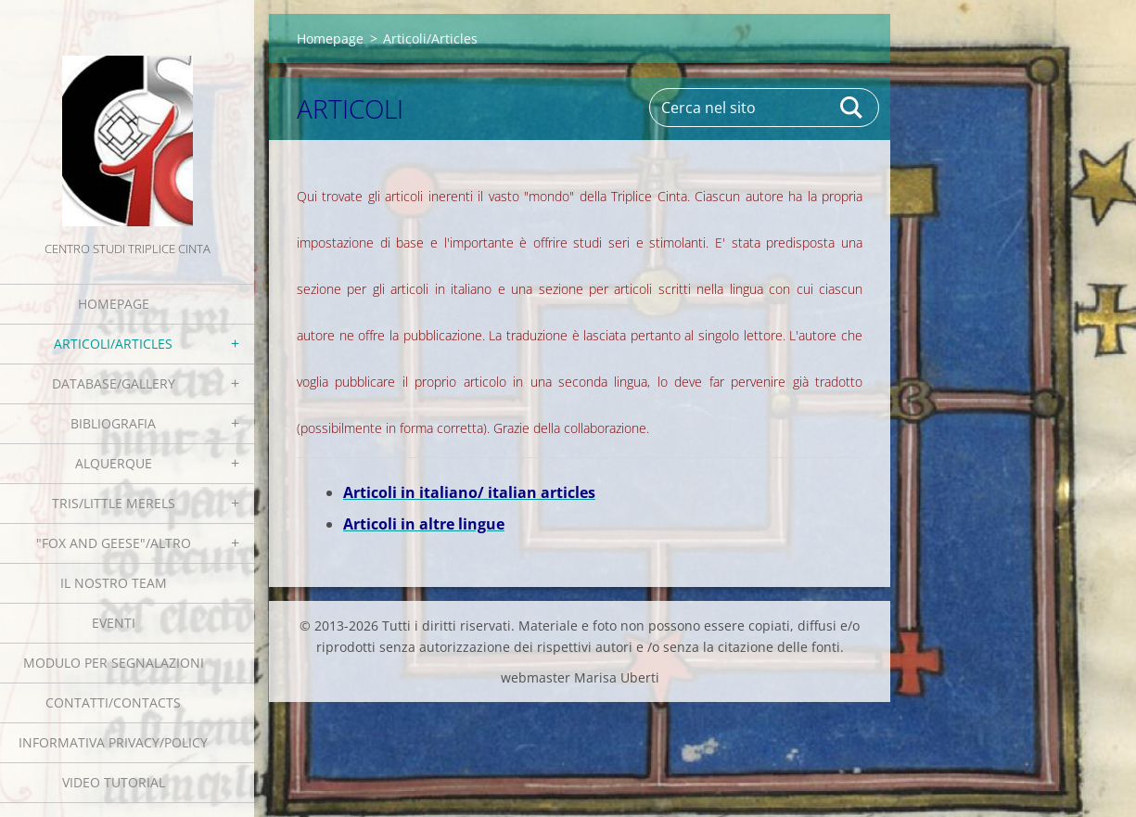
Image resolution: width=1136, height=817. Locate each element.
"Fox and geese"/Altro (113, 543)
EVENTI (113, 623)
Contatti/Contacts (113, 702)
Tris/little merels (113, 503)
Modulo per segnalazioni (113, 662)
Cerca (852, 107)
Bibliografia (113, 423)
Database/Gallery (113, 383)
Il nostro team (113, 583)
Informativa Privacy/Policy (113, 742)
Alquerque (113, 463)
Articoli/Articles (113, 343)
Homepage (113, 304)
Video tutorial (113, 782)
